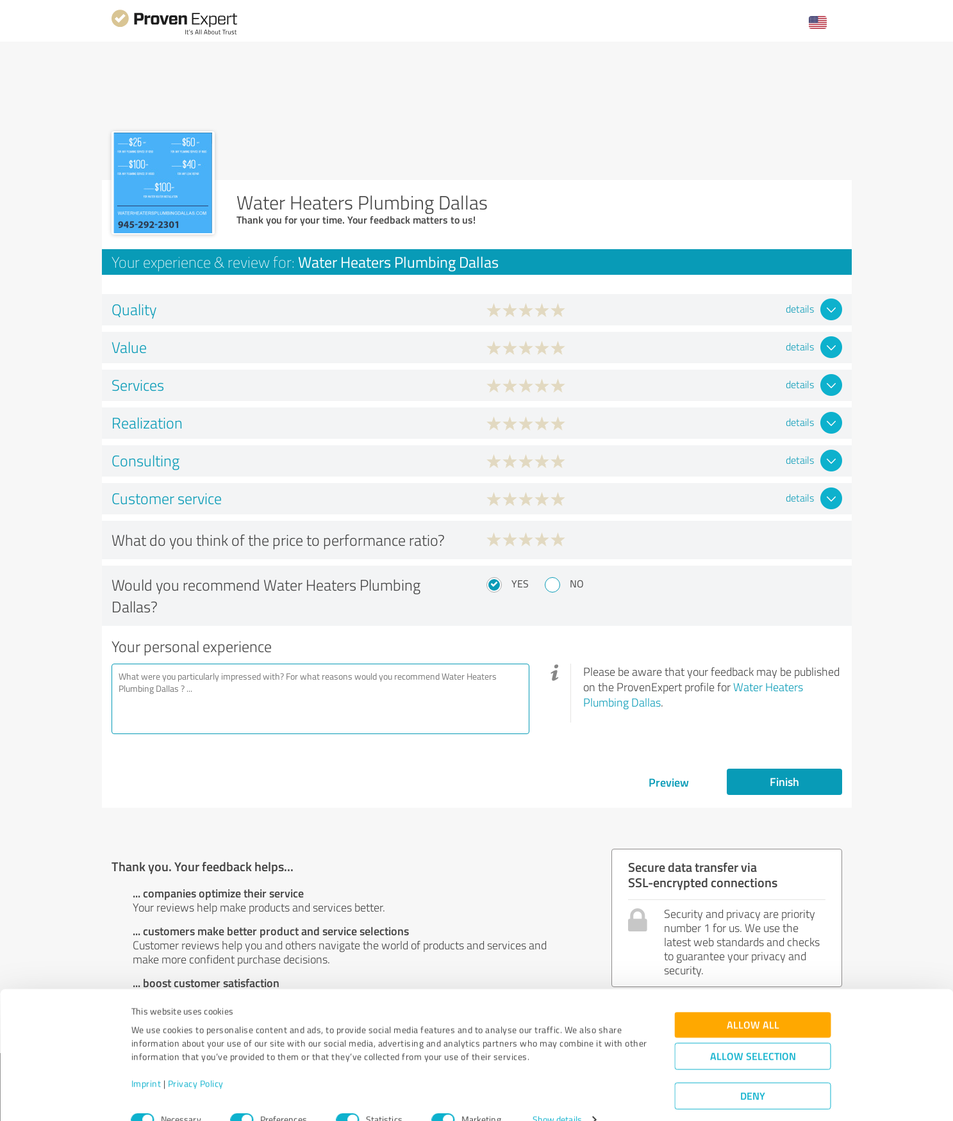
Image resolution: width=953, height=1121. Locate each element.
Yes (520, 584)
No (577, 584)
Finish (784, 781)
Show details (557, 1097)
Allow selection (753, 1033)
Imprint (146, 1061)
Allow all (753, 1002)
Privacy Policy (196, 1061)
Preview (669, 782)
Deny (752, 1073)
